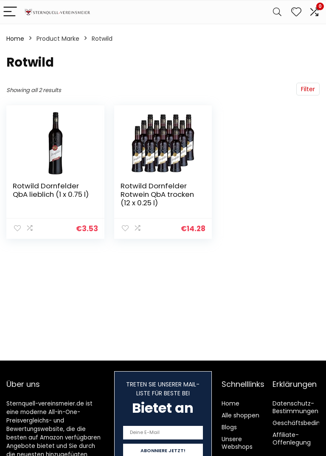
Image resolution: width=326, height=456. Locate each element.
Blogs (229, 427)
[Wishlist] (296, 12)
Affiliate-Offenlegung (292, 439)
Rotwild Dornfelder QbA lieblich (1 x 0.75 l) (51, 190)
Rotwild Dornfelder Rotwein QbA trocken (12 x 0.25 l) (157, 194)
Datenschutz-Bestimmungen (295, 407)
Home (15, 38)
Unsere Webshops (237, 443)
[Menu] (10, 12)
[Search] (277, 12)
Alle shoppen (240, 415)
